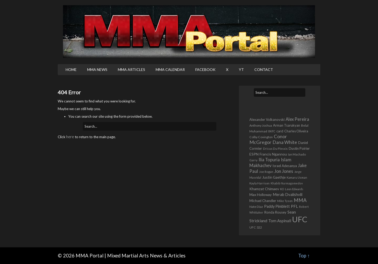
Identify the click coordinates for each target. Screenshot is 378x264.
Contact (263, 69)
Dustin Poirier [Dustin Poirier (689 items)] (299, 148)
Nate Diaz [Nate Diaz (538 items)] (256, 207)
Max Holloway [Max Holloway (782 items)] (260, 194)
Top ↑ (304, 255)
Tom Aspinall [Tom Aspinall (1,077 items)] (279, 220)
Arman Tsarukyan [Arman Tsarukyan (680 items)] (286, 125)
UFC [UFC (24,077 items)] (299, 219)
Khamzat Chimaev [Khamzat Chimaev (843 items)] (264, 189)
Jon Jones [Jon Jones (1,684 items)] (283, 171)
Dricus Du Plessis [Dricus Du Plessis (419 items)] (275, 148)
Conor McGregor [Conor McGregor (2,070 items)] (268, 139)
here (70, 136)
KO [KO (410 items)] (282, 189)
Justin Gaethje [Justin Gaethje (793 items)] (274, 177)
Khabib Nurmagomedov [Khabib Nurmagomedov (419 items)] (287, 183)
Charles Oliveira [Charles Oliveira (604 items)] (296, 131)
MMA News (97, 69)
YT (241, 69)
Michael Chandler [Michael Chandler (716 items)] (262, 201)
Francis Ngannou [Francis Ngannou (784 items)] (273, 154)
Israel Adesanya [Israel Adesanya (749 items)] (284, 166)
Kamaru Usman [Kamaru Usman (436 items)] (297, 177)
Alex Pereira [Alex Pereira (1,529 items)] (297, 119)
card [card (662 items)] (279, 131)
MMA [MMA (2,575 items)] (300, 200)
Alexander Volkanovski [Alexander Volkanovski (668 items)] (267, 119)
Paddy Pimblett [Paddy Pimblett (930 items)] (277, 206)
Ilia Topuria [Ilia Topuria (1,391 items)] (269, 159)
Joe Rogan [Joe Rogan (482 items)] (266, 171)
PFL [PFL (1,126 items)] (294, 206)
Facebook (205, 69)
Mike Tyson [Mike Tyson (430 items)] (285, 201)
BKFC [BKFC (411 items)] (271, 131)
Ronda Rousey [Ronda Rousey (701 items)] (275, 212)
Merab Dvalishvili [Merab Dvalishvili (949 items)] (287, 194)
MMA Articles (131, 69)
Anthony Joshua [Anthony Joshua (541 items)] (260, 125)
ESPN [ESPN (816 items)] (254, 154)
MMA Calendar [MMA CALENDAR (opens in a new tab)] (170, 69)
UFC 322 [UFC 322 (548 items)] (255, 227)
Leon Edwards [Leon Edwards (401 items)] (294, 189)
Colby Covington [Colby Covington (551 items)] (261, 137)
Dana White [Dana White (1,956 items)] (284, 142)
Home (71, 69)
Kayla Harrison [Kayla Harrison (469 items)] (259, 183)
